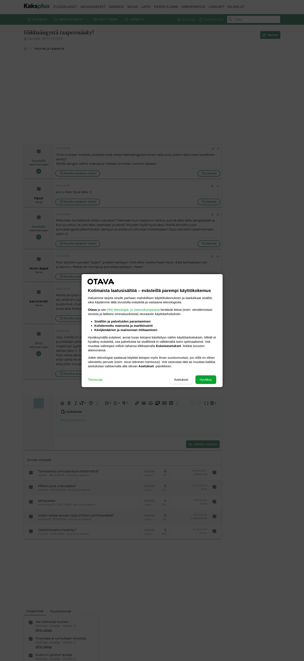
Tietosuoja (95, 379)
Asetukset (181, 379)
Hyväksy (206, 379)
